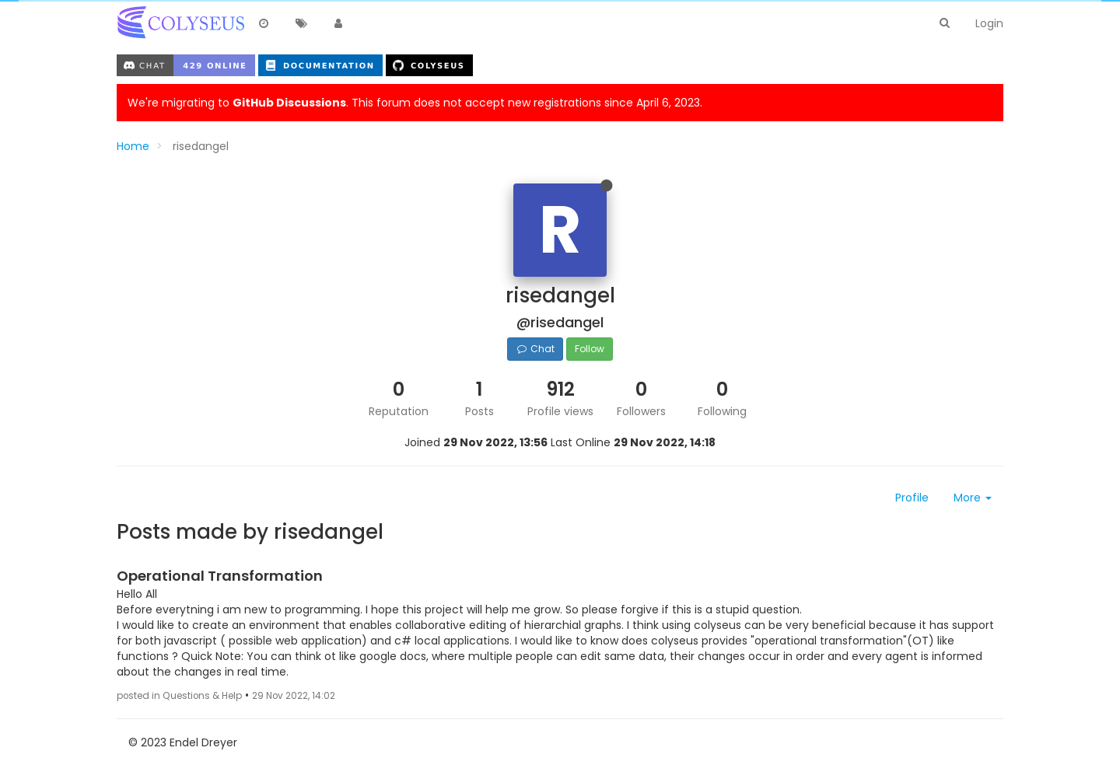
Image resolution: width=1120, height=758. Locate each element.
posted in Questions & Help (179, 696)
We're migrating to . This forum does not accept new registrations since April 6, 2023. (415, 102)
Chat (535, 348)
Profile (912, 497)
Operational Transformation (220, 575)
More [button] (973, 497)
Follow (589, 348)
